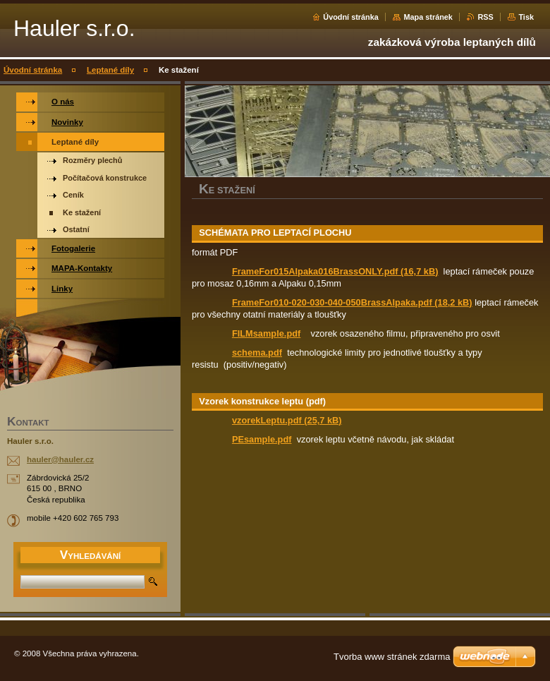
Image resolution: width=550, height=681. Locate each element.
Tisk (526, 17)
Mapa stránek (428, 17)
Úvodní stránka (351, 17)
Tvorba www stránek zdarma (392, 656)
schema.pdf (257, 352)
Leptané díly (110, 70)
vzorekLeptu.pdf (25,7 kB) (287, 420)
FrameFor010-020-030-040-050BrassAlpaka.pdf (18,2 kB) (352, 302)
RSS (485, 17)
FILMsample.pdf (266, 333)
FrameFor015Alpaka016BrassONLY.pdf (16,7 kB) (335, 271)
